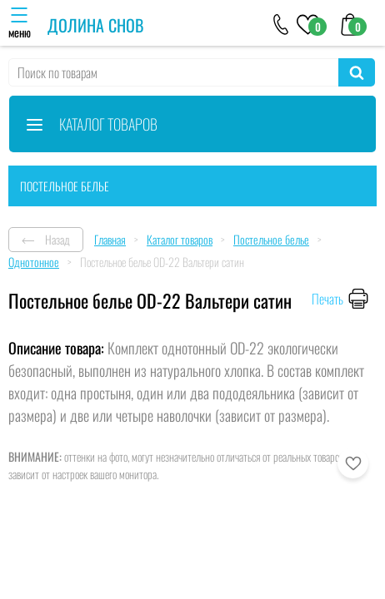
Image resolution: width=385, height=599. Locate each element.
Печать (327, 299)
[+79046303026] (281, 23)
